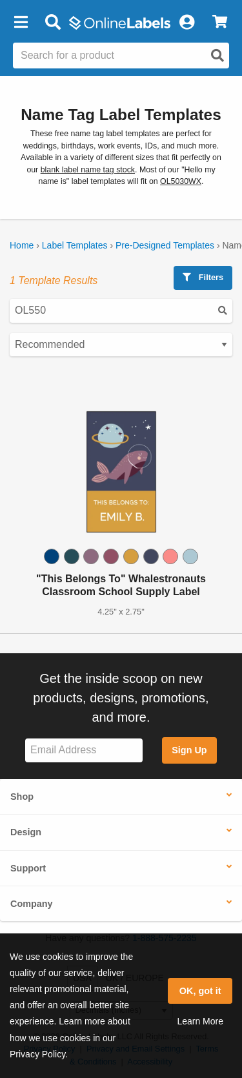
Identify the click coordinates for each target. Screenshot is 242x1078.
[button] (20, 22)
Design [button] (25, 832)
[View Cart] (220, 22)
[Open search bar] (52, 22)
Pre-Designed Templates (165, 245)
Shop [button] (22, 796)
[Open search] (217, 55)
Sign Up (189, 750)
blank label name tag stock (88, 169)
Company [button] (31, 904)
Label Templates (75, 245)
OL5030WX (180, 181)
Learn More (200, 1021)
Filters (203, 277)
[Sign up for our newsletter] (84, 750)
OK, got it (200, 991)
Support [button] (28, 868)
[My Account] (186, 22)
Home (22, 245)
